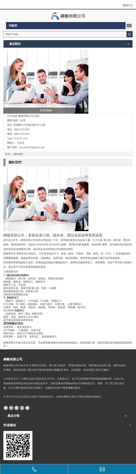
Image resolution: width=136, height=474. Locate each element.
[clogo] (68, 16)
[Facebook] (6, 408)
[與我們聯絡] (45, 82)
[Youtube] (27, 408)
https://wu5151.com (18, 138)
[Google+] (11, 408)
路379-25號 (39, 125)
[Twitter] (22, 408)
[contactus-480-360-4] (45, 199)
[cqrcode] (17, 445)
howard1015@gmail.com (32, 147)
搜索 (129, 34)
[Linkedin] (16, 408)
